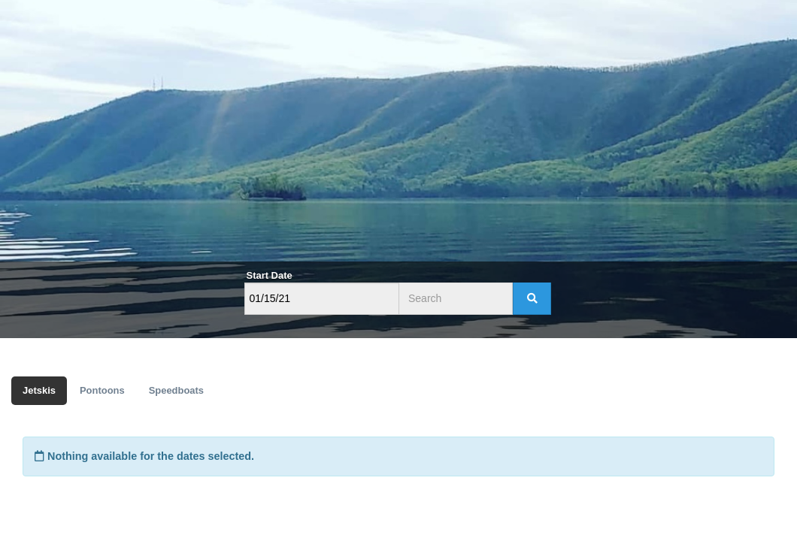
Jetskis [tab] (39, 390)
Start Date (269, 275)
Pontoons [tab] (102, 390)
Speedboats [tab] (176, 390)
